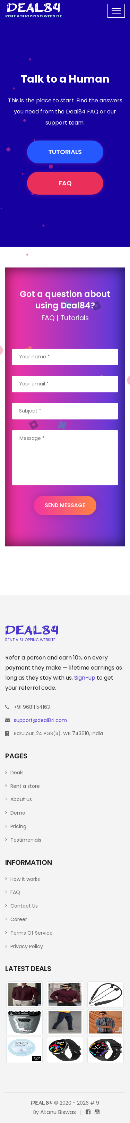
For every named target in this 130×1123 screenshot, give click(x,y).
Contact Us (24, 905)
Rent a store (25, 786)
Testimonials (25, 839)
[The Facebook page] (88, 1112)
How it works (25, 879)
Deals (17, 772)
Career (18, 919)
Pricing (18, 826)
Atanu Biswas (58, 1112)
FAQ (65, 183)
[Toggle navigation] (116, 11)
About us (21, 799)
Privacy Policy (26, 946)
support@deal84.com (40, 720)
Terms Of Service (31, 932)
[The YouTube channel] (97, 1112)
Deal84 (42, 1103)
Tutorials (74, 318)
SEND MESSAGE (65, 505)
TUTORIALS (65, 151)
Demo (17, 812)
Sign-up (84, 678)
